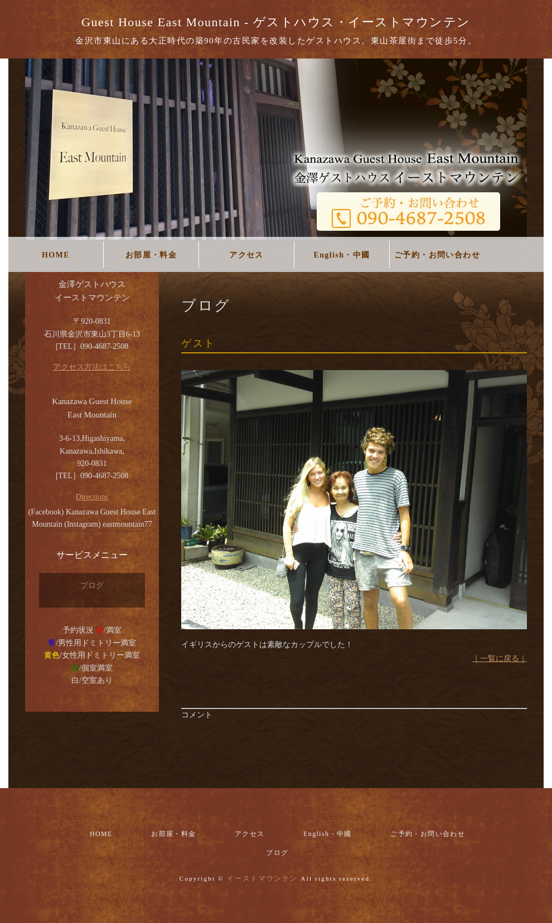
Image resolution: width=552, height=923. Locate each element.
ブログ (92, 585)
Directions (92, 497)
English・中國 (341, 255)
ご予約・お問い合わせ (437, 255)
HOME (56, 255)
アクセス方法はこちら (92, 367)
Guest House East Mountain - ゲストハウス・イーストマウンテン (276, 22)
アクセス (246, 255)
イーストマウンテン (262, 878)
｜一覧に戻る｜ (499, 658)
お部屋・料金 (151, 255)
